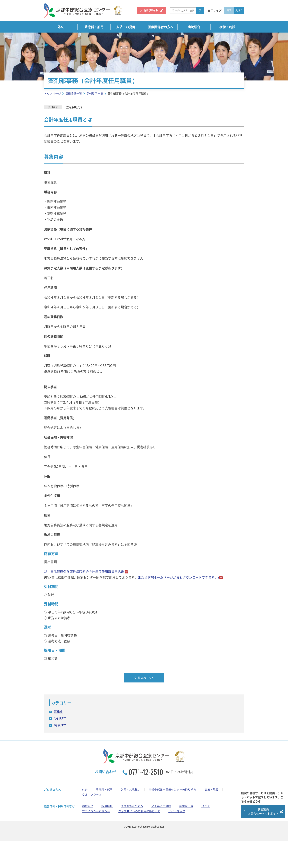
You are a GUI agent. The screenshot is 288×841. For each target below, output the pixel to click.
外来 (60, 26)
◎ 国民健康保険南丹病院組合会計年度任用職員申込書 (84, 571)
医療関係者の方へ (160, 26)
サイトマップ (176, 811)
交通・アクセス (92, 795)
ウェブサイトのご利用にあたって (139, 811)
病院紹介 (194, 26)
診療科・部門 (94, 26)
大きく (239, 10)
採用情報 (107, 806)
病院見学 (60, 725)
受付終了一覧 (94, 93)
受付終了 (60, 718)
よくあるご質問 (161, 806)
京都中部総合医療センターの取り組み (172, 789)
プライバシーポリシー (96, 811)
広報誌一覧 (186, 806)
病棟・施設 (227, 26)
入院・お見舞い (127, 26)
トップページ (52, 93)
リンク (205, 806)
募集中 (58, 711)
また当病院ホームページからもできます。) (178, 577)
